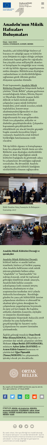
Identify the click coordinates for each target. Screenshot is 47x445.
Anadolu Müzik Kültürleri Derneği (20, 86)
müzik (12, 414)
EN (42, 8)
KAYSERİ (12, 412)
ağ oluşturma (23, 408)
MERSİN (6, 414)
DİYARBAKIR (24, 410)
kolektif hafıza (21, 412)
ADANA (15, 408)
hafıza (32, 410)
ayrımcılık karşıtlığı (10, 410)
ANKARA (33, 408)
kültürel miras (33, 412)
